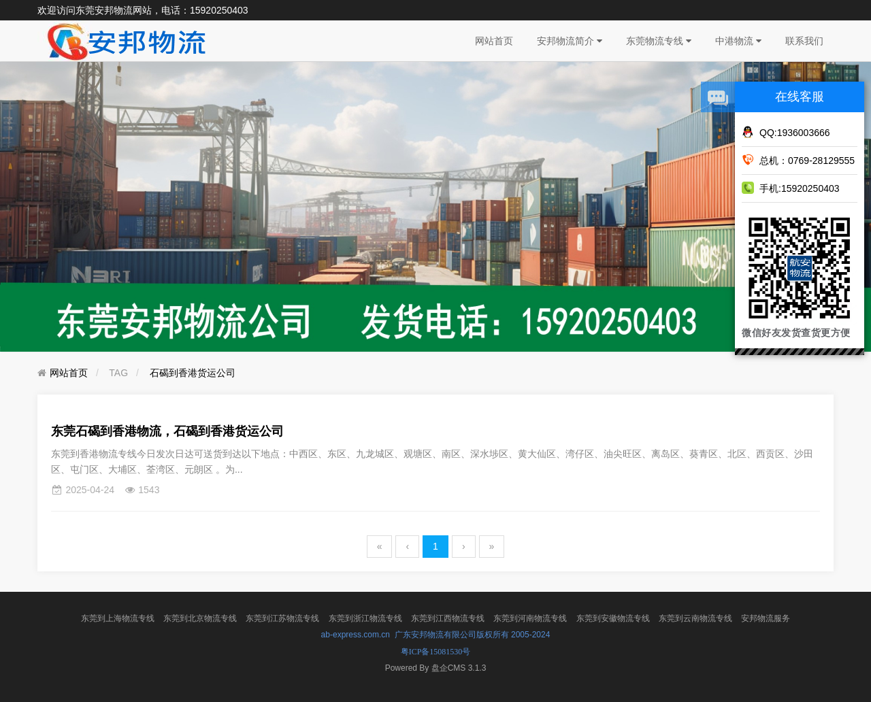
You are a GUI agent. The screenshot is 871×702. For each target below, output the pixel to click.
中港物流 (738, 40)
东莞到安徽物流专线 (613, 618)
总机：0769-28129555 (798, 160)
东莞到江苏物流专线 (282, 618)
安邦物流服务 (765, 618)
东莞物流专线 (658, 40)
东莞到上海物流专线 (117, 618)
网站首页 (494, 40)
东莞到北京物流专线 (200, 618)
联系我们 (804, 40)
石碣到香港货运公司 (192, 372)
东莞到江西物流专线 (447, 618)
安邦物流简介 (569, 40)
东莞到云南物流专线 (695, 618)
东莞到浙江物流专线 (365, 618)
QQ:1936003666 (786, 132)
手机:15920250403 (791, 188)
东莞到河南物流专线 (530, 618)
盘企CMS (435, 668)
